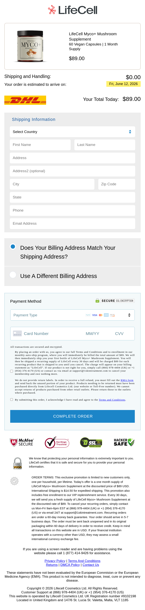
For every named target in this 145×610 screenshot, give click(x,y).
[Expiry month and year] (98, 337)
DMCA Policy (70, 569)
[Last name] (104, 148)
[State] (72, 201)
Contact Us (91, 569)
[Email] (72, 227)
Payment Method (25, 305)
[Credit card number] (46, 337)
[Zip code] (116, 188)
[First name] (40, 148)
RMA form (127, 384)
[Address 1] (72, 162)
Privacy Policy (55, 565)
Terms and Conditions (112, 403)
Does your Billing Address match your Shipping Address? (67, 256)
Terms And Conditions (84, 565)
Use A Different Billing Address (58, 280)
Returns (52, 569)
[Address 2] (72, 175)
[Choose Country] (72, 135)
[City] (52, 188)
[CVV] (121, 337)
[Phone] (72, 214)
